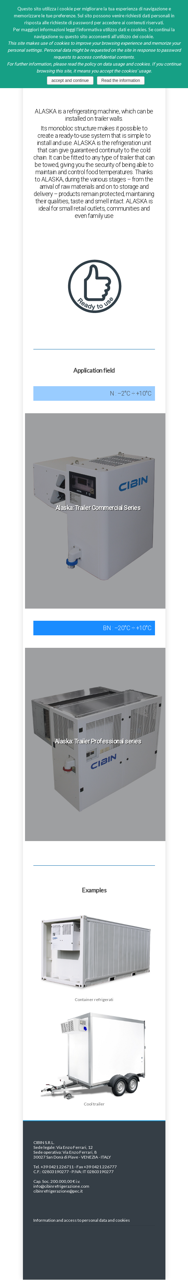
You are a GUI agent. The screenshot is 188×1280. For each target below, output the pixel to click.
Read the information (120, 80)
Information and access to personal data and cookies (81, 1220)
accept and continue (70, 80)
